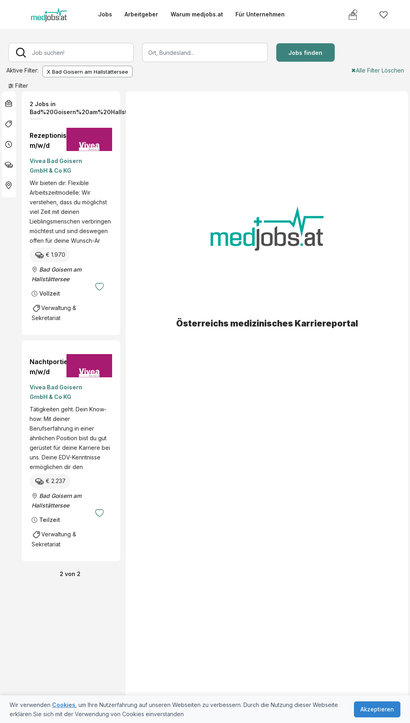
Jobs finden (305, 52)
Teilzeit (49, 519)
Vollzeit (49, 293)
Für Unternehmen (260, 14)
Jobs (105, 14)
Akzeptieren (377, 709)
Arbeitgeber (141, 14)
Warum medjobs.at (197, 14)
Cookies (63, 704)
